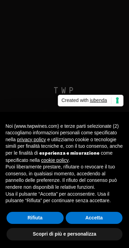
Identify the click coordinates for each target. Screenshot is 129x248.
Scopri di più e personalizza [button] (64, 234)
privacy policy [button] (31, 139)
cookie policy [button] (55, 160)
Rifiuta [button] (35, 217)
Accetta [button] (94, 217)
